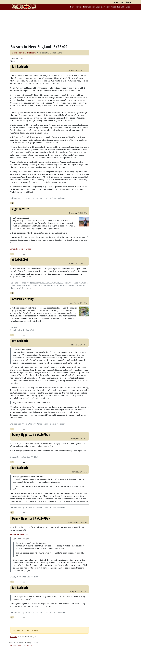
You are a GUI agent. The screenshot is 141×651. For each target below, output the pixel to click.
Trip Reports (31, 53)
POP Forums (13, 636)
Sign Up (128, 2)
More (128, 7)
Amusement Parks (103, 7)
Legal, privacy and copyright (17, 645)
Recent (14, 53)
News (72, 7)
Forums (79, 7)
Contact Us (29, 645)
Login (122, 2)
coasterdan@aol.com (19, 534)
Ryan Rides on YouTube (20, 249)
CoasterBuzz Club (117, 7)
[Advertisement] (70, 26)
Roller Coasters (89, 7)
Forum (115, 2)
